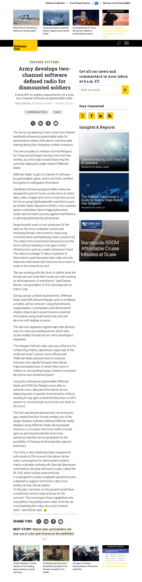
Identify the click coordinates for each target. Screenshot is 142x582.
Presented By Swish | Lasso (95, 167)
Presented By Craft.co (93, 208)
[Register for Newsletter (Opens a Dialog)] (125, 90)
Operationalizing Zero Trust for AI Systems (103, 161)
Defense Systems (44, 62)
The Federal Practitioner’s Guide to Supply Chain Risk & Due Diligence (102, 200)
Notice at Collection (55, 3)
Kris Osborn (22, 103)
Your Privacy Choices (84, 3)
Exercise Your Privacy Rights (116, 3)
